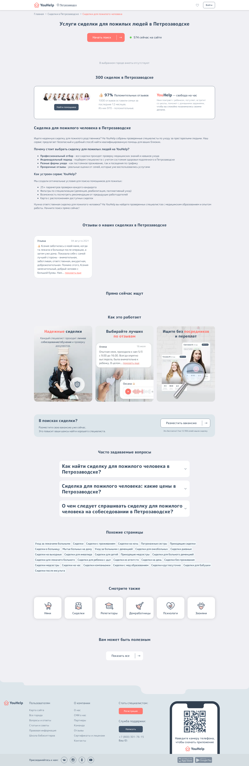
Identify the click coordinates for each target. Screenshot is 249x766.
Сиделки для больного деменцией (173, 554)
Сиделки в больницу (47, 549)
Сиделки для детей (106, 554)
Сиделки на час (71, 565)
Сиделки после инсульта (50, 570)
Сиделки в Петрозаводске (65, 14)
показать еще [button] (73, 272)
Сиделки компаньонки (97, 565)
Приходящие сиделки (182, 543)
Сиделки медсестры (47, 565)
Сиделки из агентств (126, 560)
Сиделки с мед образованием (130, 565)
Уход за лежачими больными (52, 543)
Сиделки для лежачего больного (55, 560)
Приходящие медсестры (135, 554)
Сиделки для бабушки (197, 565)
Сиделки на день (151, 560)
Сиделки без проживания (179, 560)
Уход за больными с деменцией (114, 549)
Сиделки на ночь (128, 543)
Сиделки (78, 543)
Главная (40, 14)
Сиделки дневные (181, 549)
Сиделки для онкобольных (151, 549)
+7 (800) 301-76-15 (131, 737)
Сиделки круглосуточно (166, 565)
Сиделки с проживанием (100, 543)
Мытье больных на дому (77, 549)
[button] (68, 5)
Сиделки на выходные (48, 554)
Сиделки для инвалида (78, 554)
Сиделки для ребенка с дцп (94, 560)
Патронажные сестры (154, 543)
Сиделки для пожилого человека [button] (102, 14)
